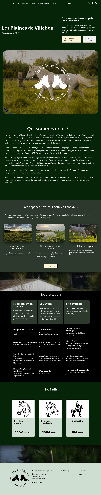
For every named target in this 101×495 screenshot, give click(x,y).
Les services (58, 3)
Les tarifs (68, 3)
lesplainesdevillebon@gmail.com (43, 471)
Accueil (16, 3)
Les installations (44, 3)
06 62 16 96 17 (38, 482)
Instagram (82, 474)
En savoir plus (51, 266)
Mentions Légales (66, 471)
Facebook (82, 471)
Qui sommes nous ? (28, 3)
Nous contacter (88, 39)
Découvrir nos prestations (69, 39)
